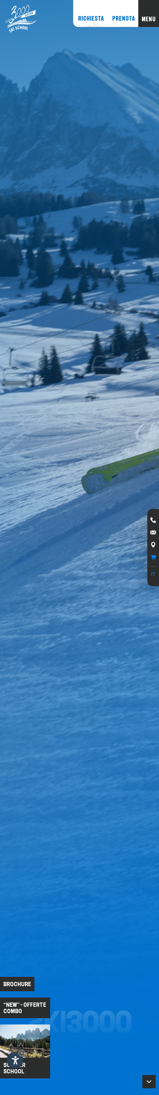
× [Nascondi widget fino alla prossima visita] (21, 1052)
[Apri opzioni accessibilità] (15, 1060)
